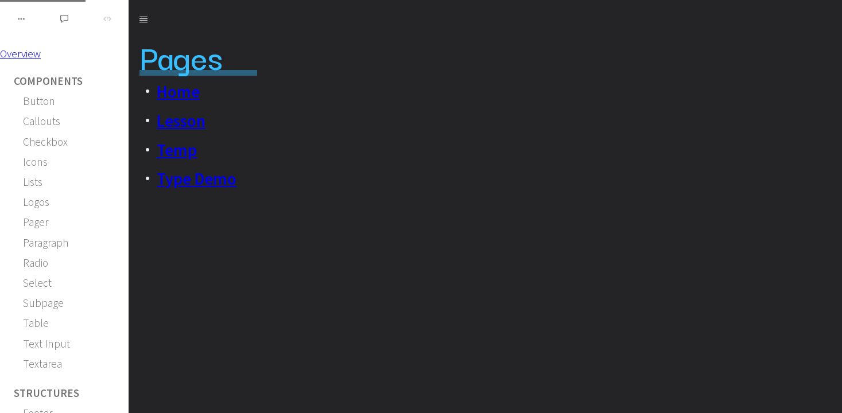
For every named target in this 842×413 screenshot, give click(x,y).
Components (48, 81)
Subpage (43, 303)
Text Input (46, 343)
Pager (35, 222)
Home (178, 91)
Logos (36, 202)
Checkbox (45, 142)
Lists (32, 182)
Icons (35, 162)
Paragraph (45, 243)
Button (39, 101)
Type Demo (196, 179)
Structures (46, 393)
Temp (177, 150)
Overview (20, 53)
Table (36, 323)
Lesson (181, 121)
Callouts (41, 121)
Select (37, 283)
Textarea (42, 364)
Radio (35, 263)
